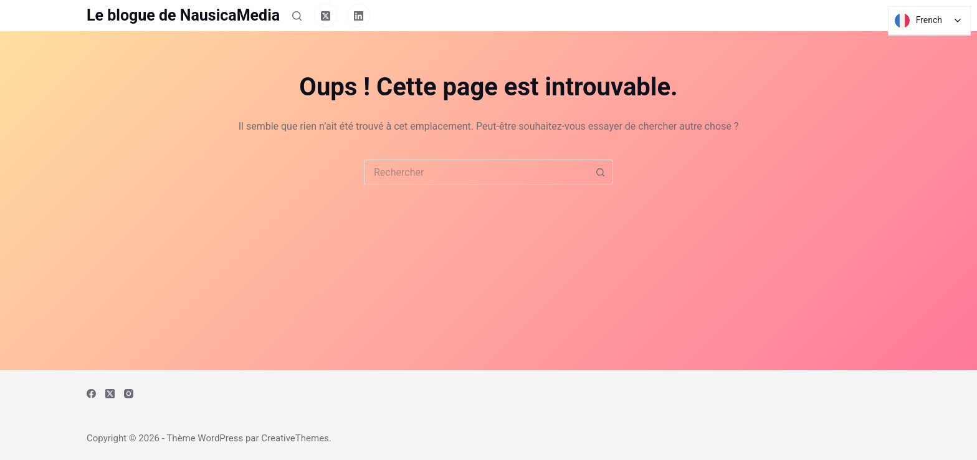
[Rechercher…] (476, 172)
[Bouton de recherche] (600, 172)
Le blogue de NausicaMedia (183, 15)
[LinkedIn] (359, 15)
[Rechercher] (297, 16)
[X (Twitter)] (326, 15)
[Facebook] (91, 393)
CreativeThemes (295, 438)
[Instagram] (128, 393)
